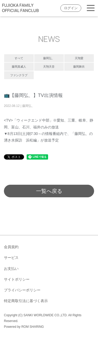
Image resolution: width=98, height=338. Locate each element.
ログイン (71, 8)
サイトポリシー (17, 279)
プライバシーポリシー (22, 290)
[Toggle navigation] (90, 8)
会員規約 (11, 247)
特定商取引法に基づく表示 (26, 301)
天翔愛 (79, 58)
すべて (19, 58)
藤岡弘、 (49, 58)
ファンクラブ (18, 75)
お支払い (11, 268)
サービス (11, 257)
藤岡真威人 (19, 66)
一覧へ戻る (49, 191)
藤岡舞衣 (79, 66)
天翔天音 (49, 66)
